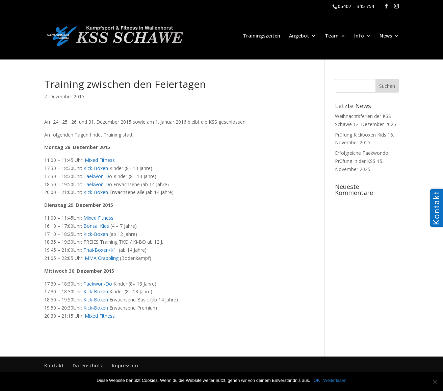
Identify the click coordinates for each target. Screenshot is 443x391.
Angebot (299, 36)
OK (317, 380)
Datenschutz (88, 365)
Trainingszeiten (261, 36)
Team (332, 36)
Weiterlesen (334, 380)
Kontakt (54, 365)
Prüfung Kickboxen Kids (360, 134)
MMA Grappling (102, 258)
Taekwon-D (96, 176)
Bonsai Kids (96, 226)
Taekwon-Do (97, 283)
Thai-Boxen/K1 (100, 250)
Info (359, 36)
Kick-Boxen (95, 168)
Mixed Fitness (100, 160)
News (386, 36)
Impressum (125, 365)
